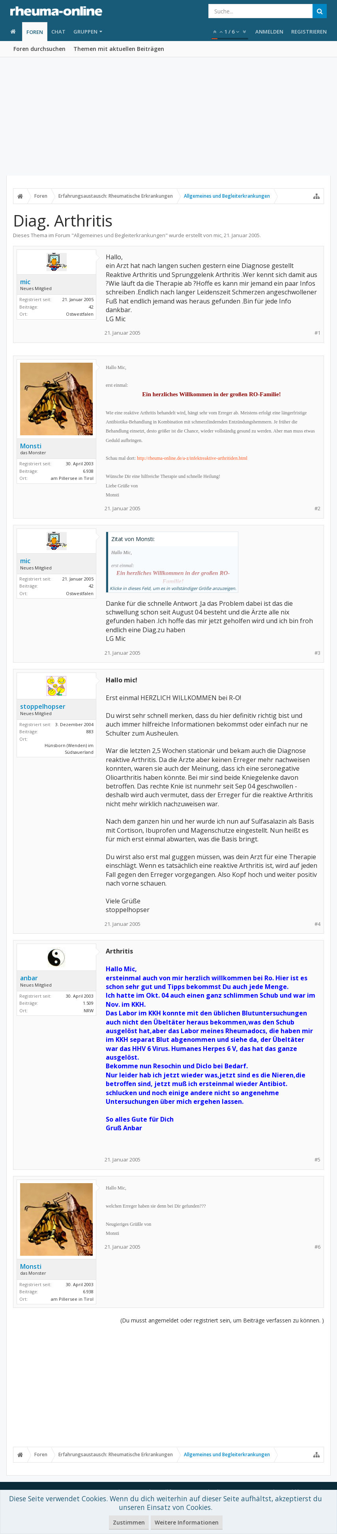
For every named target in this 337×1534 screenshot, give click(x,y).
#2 (317, 508)
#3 (317, 653)
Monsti (30, 446)
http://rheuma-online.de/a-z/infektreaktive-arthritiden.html (192, 458)
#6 (317, 1247)
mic (217, 235)
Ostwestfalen (80, 314)
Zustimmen (129, 1522)
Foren (34, 32)
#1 (317, 333)
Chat (58, 31)
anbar (29, 978)
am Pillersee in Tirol (72, 478)
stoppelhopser (43, 706)
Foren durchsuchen (39, 48)
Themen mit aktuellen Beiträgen (118, 48)
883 (90, 731)
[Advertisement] (168, 116)
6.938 (88, 471)
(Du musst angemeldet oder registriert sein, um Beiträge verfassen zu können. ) (222, 1320)
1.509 (88, 1003)
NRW (89, 1010)
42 (91, 307)
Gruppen (85, 31)
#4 (317, 924)
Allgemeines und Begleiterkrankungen (119, 235)
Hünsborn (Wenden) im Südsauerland (69, 748)
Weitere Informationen (187, 1522)
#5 (317, 1159)
